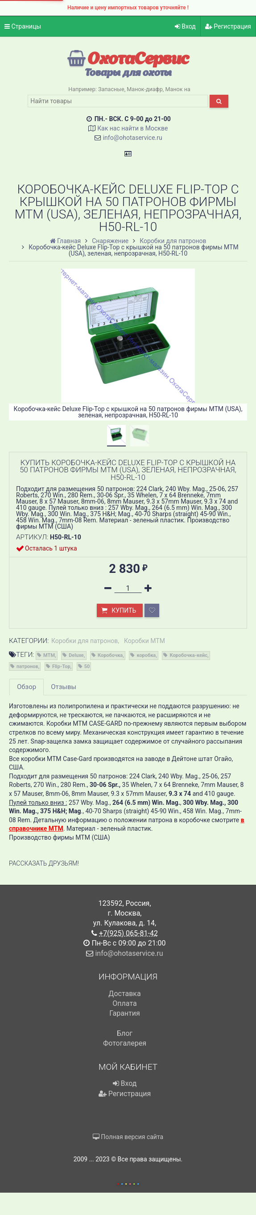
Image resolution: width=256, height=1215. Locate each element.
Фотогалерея (124, 1043)
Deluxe (76, 655)
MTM (49, 655)
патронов (27, 666)
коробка (146, 655)
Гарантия (124, 1013)
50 (87, 666)
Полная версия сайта (128, 1136)
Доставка (124, 993)
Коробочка (110, 655)
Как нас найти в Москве (132, 128)
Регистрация (228, 26)
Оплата (124, 1003)
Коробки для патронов (84, 640)
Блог (124, 1033)
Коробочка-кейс (188, 655)
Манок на (177, 89)
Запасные (111, 89)
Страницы (22, 26)
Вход (185, 26)
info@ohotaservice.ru (132, 137)
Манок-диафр (145, 89)
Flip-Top (61, 666)
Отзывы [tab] (63, 687)
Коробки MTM (144, 640)
